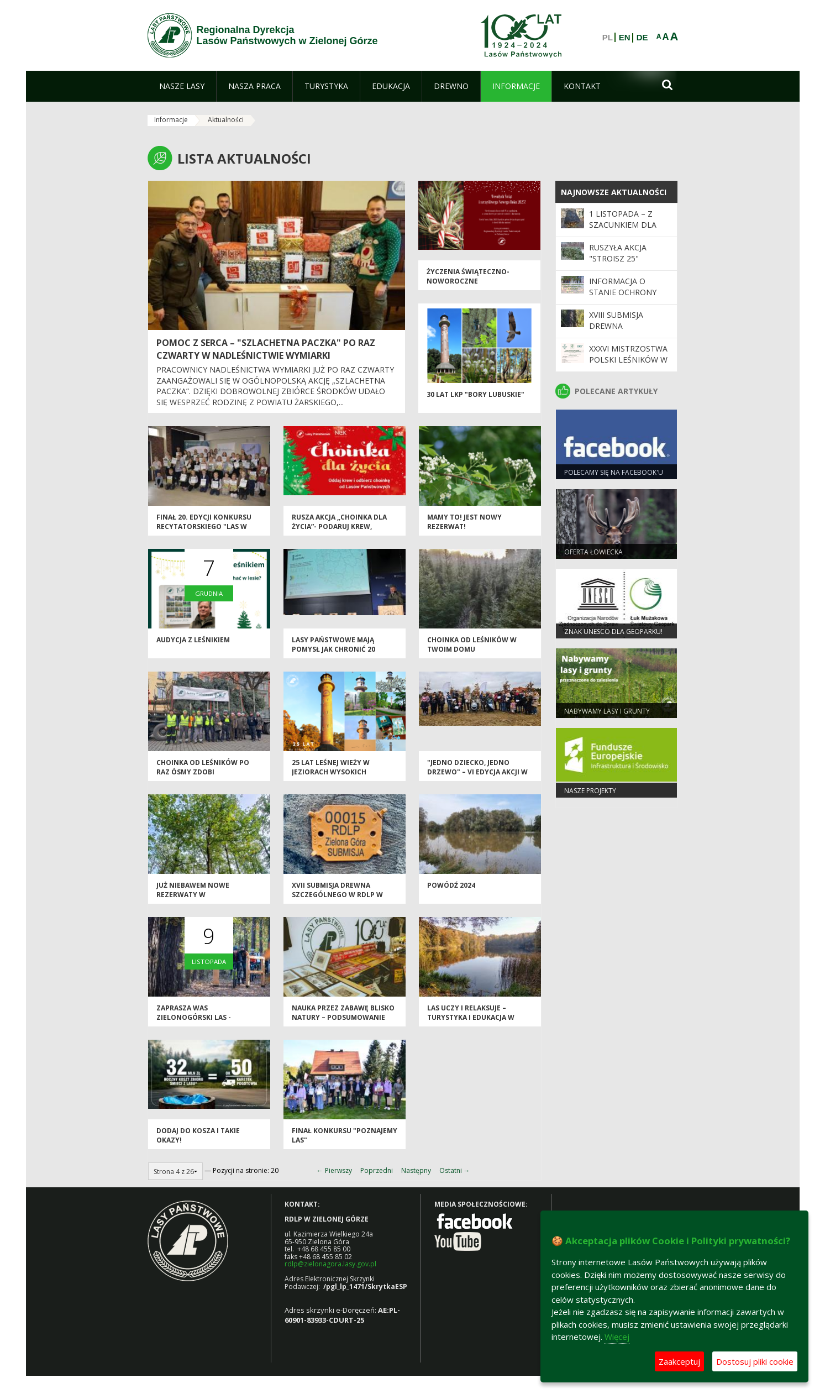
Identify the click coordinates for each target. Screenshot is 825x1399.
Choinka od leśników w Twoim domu (472, 644)
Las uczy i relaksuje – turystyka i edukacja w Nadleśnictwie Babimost (473, 1017)
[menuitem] (182, 86)
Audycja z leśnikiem (193, 640)
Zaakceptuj (679, 1361)
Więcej (617, 1336)
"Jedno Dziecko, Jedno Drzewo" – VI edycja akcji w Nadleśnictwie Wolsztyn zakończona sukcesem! (477, 777)
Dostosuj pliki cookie (755, 1361)
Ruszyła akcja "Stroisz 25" (618, 253)
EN (624, 37)
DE (642, 37)
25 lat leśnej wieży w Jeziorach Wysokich (331, 767)
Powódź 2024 (451, 885)
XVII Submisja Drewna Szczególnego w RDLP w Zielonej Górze (337, 895)
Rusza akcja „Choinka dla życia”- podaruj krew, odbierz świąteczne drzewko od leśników (339, 531)
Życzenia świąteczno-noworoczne (468, 276)
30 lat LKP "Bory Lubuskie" (475, 394)
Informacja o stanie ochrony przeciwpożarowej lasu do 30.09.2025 (628, 298)
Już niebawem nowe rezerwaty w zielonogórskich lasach (203, 895)
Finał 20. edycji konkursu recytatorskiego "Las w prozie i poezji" (203, 526)
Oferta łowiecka (593, 552)
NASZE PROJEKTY (590, 790)
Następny (416, 1170)
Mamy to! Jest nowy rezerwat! (464, 521)
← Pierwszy (334, 1170)
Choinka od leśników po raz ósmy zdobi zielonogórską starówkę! (206, 772)
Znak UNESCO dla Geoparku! (613, 631)
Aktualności (226, 119)
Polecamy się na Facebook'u (613, 472)
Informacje (171, 119)
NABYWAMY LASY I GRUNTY (607, 711)
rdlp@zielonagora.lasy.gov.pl (330, 1264)
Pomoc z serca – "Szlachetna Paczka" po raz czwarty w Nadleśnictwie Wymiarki (265, 349)
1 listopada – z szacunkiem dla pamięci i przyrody (628, 225)
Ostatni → (454, 1170)
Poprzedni (376, 1170)
